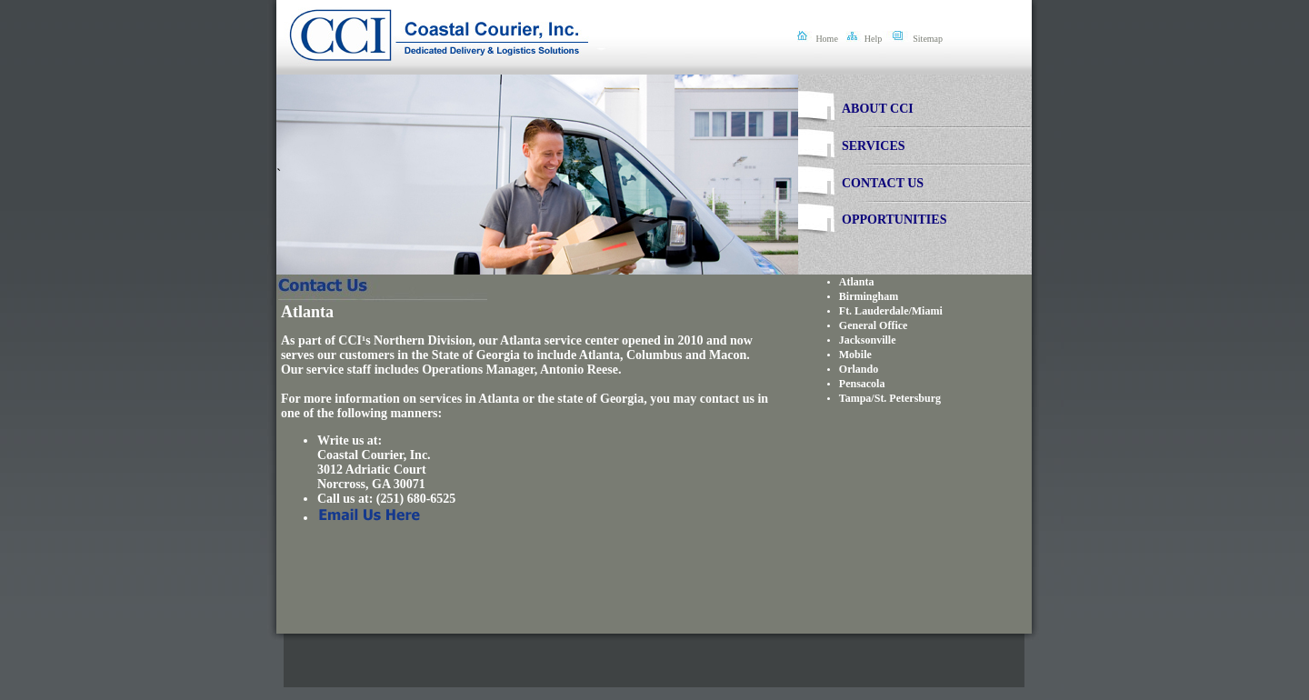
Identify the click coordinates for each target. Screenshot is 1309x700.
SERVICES (873, 146)
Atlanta (856, 281)
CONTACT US (883, 183)
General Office (873, 325)
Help (873, 39)
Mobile (855, 354)
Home (826, 39)
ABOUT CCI (878, 108)
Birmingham (868, 296)
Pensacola (862, 383)
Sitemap (928, 39)
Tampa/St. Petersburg (890, 398)
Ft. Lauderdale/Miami (891, 311)
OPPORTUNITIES (894, 219)
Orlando (858, 369)
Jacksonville (867, 340)
